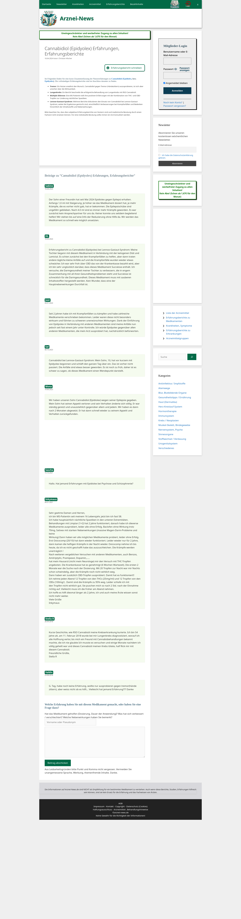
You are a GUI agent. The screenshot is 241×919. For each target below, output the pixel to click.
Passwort (168, 69)
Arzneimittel (95, 4)
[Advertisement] (86, 138)
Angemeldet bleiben (175, 83)
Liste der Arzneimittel (177, 312)
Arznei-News (77, 18)
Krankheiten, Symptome (179, 325)
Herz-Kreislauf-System (170, 406)
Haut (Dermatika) (167, 402)
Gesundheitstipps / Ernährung (174, 397)
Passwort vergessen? (174, 105)
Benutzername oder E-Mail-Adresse (175, 53)
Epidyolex (49, 81)
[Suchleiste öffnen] (198, 4)
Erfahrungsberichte (115, 4)
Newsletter (61, 4)
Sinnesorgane (165, 434)
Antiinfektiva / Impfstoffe (171, 383)
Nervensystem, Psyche (170, 429)
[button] (125, 67)
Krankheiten (78, 4)
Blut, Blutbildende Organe (172, 392)
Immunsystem (166, 415)
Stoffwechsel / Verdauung (172, 438)
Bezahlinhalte (136, 4)
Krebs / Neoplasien (168, 420)
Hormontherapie (167, 411)
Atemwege (164, 388)
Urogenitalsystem (168, 443)
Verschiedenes (166, 448)
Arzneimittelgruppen (177, 338)
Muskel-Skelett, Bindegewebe (174, 425)
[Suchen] (191, 357)
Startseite (46, 4)
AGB (120, 803)
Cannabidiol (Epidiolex (121, 79)
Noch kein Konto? (172, 102)
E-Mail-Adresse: (165, 145)
